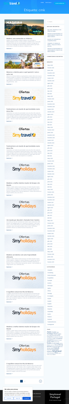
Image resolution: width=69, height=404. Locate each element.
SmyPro (49, 314)
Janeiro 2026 (50, 70)
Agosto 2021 (50, 207)
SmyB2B (49, 301)
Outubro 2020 (50, 233)
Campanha (49, 270)
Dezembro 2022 (51, 166)
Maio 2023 (49, 153)
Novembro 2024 (51, 106)
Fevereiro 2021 (50, 223)
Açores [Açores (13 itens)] (48, 335)
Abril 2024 (49, 124)
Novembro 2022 (51, 168)
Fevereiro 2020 (50, 254)
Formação (49, 280)
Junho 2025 (49, 88)
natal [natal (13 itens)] (51, 345)
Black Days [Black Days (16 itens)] (52, 335)
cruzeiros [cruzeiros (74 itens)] (59, 338)
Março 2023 (50, 158)
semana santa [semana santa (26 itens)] (50, 348)
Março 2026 (50, 65)
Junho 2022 (49, 181)
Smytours (49, 316)
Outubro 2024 (50, 109)
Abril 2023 (49, 155)
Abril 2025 (49, 93)
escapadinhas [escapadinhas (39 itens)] (50, 340)
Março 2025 (50, 96)
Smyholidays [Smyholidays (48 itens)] (55, 349)
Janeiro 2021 (50, 225)
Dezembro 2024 (51, 104)
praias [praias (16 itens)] (61, 346)
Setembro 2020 (50, 236)
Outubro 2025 (50, 78)
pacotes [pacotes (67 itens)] (49, 346)
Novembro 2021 (51, 199)
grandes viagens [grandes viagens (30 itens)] (50, 341)
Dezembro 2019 (51, 259)
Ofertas (49, 290)
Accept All (26, 398)
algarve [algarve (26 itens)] (59, 334)
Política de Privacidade (36, 396)
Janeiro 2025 (50, 101)
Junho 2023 (49, 150)
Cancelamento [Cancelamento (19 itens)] (56, 337)
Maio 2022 (49, 184)
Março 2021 (50, 220)
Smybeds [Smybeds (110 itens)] (56, 348)
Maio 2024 (49, 122)
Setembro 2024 (50, 111)
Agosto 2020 (50, 238)
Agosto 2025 (50, 83)
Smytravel (49, 319)
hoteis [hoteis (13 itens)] (56, 341)
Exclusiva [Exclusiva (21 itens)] (56, 340)
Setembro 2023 (50, 143)
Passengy (49, 293)
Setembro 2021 (50, 205)
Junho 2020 (49, 243)
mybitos (49, 288)
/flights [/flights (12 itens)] (58, 332)
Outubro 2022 (50, 171)
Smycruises (49, 306)
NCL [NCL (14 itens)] (53, 345)
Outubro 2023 (50, 140)
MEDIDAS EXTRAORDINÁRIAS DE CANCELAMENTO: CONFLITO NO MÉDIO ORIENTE (54, 35)
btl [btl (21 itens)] (59, 335)
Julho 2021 (49, 210)
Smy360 (49, 298)
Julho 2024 (49, 117)
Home (42, 2)
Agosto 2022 (50, 176)
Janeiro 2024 (50, 132)
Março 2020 (50, 251)
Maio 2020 (49, 246)
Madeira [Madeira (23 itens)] (48, 345)
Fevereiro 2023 (50, 161)
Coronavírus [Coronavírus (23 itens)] (49, 338)
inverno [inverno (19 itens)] (61, 343)
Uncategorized (50, 324)
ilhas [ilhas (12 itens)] (52, 343)
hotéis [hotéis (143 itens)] (49, 343)
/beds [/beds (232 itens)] (49, 332)
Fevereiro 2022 (50, 192)
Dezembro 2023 (51, 135)
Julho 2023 (49, 148)
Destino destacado (51, 275)
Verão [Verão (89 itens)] (56, 353)
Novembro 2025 (51, 75)
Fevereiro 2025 (50, 98)
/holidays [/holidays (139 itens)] (50, 334)
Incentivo (49, 283)
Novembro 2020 (51, 231)
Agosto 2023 (50, 145)
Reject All (18, 398)
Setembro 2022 (50, 174)
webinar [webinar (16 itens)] (54, 354)
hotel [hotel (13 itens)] (58, 341)
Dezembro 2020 (51, 228)
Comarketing (50, 272)
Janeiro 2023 (50, 163)
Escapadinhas (50, 277)
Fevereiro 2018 (50, 262)
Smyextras (49, 309)
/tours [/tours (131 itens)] (56, 334)
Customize (9, 398)
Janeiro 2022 (50, 194)
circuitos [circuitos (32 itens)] (61, 337)
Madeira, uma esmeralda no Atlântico (19, 38)
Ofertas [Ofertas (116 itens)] (60, 345)
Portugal (48, 2)
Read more (8, 48)
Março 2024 (50, 127)
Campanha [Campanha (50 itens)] (50, 337)
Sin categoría (50, 296)
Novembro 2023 (51, 137)
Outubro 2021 (50, 202)
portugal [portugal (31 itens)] (58, 346)
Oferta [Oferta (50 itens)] (56, 345)
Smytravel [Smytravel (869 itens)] (57, 351)
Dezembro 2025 (51, 73)
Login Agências (59, 3)
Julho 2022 (49, 179)
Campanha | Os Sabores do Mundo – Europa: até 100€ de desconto (54, 45)
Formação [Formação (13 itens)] (60, 340)
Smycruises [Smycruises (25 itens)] (49, 349)
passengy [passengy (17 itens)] (54, 346)
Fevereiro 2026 (50, 67)
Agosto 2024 (50, 114)
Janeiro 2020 (50, 256)
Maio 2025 (49, 91)
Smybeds (49, 303)
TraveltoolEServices (51, 322)
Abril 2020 (49, 249)
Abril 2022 (49, 187)
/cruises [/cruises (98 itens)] (53, 332)
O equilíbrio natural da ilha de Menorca (19, 292)
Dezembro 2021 (51, 197)
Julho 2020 (49, 241)
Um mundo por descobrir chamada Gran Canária (22, 220)
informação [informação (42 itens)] (56, 343)
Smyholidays (50, 311)
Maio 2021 (49, 215)
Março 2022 (50, 189)
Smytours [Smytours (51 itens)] (49, 351)
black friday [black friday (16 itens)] (56, 335)
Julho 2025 (49, 86)
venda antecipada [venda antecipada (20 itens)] (50, 353)
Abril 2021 (49, 218)
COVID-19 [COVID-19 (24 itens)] (54, 338)
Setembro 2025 (50, 80)
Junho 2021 (49, 212)
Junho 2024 (49, 119)
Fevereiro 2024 (50, 130)
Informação (50, 285)
